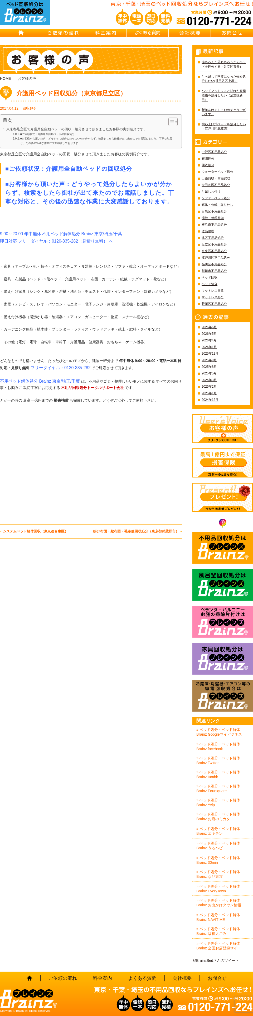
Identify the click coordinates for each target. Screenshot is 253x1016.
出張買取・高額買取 (216, 178)
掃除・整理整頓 (213, 218)
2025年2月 (209, 386)
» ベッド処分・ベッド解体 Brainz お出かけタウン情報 (218, 902)
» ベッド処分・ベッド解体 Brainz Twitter (218, 760)
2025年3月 (209, 380)
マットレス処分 (213, 297)
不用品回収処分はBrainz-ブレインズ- (222, 548)
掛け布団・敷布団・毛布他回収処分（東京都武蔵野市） (136, 531)
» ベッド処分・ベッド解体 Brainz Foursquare (218, 788)
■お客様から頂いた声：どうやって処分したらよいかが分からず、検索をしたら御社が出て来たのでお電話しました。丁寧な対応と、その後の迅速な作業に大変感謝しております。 (96, 140)
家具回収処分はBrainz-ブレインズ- (222, 659)
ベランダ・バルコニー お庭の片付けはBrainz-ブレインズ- (222, 622)
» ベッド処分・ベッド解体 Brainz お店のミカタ (218, 816)
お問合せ (232, 33)
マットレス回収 (213, 291)
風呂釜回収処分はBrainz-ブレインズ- (222, 585)
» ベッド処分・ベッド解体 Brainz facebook (218, 746)
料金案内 (105, 33)
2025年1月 (209, 393)
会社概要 (190, 33)
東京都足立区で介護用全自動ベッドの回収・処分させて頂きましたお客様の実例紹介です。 (76, 129)
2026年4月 (209, 340)
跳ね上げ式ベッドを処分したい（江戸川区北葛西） (224, 126)
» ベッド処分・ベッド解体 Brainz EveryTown (218, 888)
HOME (21, 33)
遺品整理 (208, 231)
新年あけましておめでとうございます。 (224, 112)
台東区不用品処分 (214, 251)
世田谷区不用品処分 (216, 185)
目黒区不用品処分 (214, 211)
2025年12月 (210, 353)
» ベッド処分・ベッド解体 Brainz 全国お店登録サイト (218, 945)
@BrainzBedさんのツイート (215, 960)
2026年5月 (209, 334)
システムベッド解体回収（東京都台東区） (35, 531)
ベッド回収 (209, 277)
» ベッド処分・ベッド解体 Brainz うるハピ (218, 845)
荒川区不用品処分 (214, 304)
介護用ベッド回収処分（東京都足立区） (71, 93)
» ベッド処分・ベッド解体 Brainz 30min (218, 860)
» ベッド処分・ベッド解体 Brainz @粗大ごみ (218, 931)
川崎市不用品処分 (214, 271)
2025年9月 (209, 360)
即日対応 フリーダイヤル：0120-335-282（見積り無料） (54, 241)
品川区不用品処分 (214, 264)
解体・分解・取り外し (217, 205)
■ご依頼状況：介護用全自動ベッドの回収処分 (47, 134)
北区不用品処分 (213, 238)
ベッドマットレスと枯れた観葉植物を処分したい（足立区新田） (224, 95)
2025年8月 (209, 367)
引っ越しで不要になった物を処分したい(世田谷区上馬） (224, 79)
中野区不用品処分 (214, 152)
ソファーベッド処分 (216, 198)
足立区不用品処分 (214, 244)
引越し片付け (211, 191)
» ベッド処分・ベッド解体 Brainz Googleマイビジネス (219, 731)
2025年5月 (209, 373)
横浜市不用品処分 (214, 224)
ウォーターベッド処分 (217, 172)
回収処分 (29, 108)
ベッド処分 (209, 284)
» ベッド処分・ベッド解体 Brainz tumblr (218, 774)
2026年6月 (209, 327)
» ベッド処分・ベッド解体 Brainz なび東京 (218, 874)
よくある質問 (147, 33)
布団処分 (208, 158)
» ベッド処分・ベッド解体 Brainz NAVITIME (218, 917)
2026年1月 (209, 347)
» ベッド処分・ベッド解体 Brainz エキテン (218, 831)
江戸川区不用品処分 (216, 257)
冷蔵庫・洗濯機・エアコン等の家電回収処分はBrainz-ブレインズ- (222, 696)
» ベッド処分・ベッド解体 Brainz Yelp (218, 802)
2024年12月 (210, 400)
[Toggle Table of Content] (170, 121)
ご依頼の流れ (63, 33)
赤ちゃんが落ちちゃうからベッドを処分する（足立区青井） (224, 64)
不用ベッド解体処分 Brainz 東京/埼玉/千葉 (40, 381)
